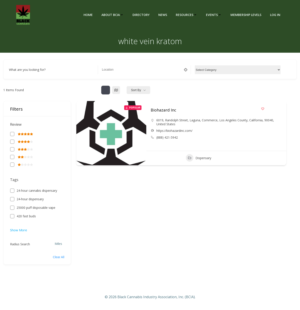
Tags (14, 179)
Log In (275, 15)
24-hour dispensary (30, 199)
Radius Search (20, 244)
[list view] (105, 90)
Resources (186, 15)
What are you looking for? (27, 70)
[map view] (116, 90)
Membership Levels (245, 15)
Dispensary (198, 158)
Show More (18, 230)
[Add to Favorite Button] (262, 108)
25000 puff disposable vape (36, 208)
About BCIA (112, 15)
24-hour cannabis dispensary (37, 190)
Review (15, 124)
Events (214, 15)
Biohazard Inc (163, 110)
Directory (141, 15)
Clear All (58, 257)
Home (88, 15)
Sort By (136, 90)
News (162, 15)
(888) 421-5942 (167, 137)
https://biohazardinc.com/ (174, 131)
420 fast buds (26, 216)
